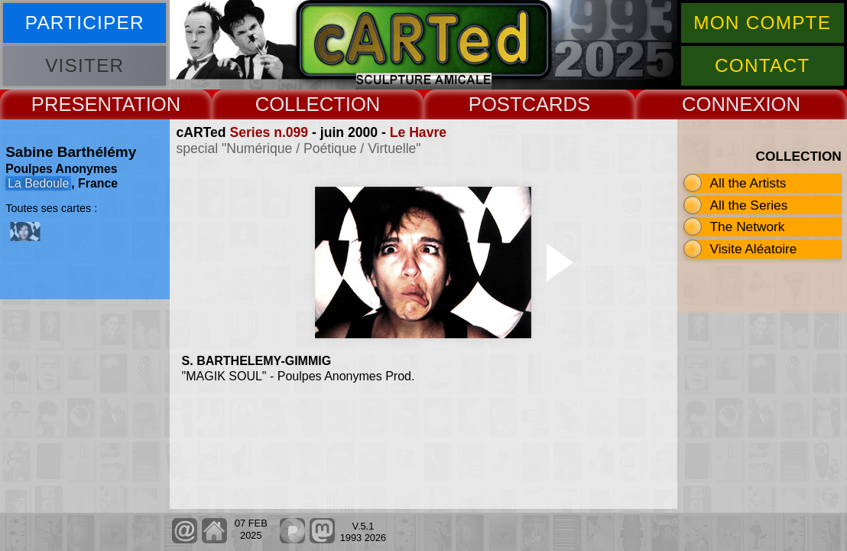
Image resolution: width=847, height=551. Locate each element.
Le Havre (418, 132)
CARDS (556, 104)
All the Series (749, 205)
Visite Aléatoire (753, 248)
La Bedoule (38, 183)
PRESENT (76, 104)
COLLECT (300, 104)
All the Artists (748, 183)
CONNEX (724, 104)
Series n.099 (268, 132)
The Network (747, 226)
